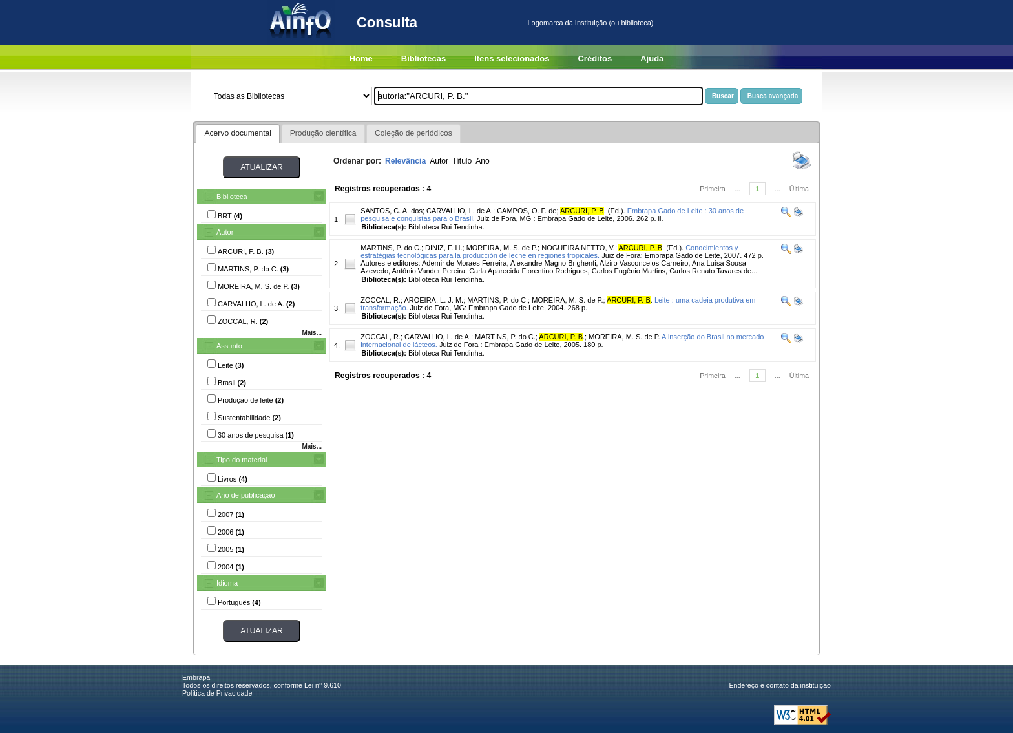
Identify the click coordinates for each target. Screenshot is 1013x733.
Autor (224, 232)
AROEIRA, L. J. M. (433, 300)
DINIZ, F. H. (443, 247)
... (737, 189)
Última (799, 189)
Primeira (713, 189)
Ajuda (651, 58)
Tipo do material (241, 459)
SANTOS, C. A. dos (391, 211)
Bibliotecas (423, 58)
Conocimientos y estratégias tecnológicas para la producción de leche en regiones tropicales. (549, 251)
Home (361, 58)
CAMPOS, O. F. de (526, 211)
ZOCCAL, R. (380, 300)
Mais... (312, 332)
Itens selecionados (511, 58)
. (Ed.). (592, 211)
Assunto (229, 346)
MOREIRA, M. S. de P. (502, 247)
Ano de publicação (245, 495)
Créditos (595, 58)
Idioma (227, 583)
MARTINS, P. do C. (390, 247)
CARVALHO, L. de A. (459, 211)
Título (462, 160)
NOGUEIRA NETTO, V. (578, 247)
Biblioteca (231, 196)
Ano (482, 160)
